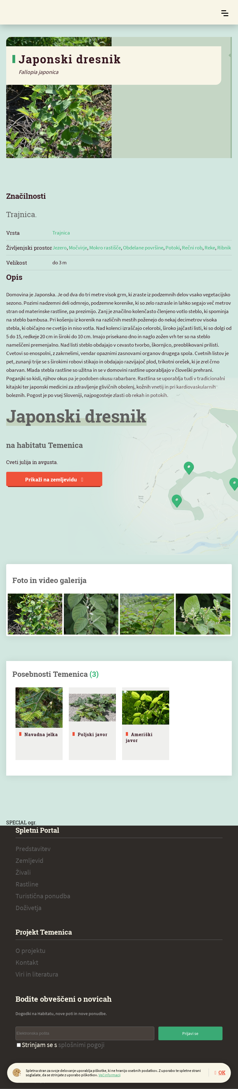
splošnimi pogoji (81, 1044)
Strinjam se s (60, 1044)
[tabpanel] (39, 723)
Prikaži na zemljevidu (54, 479)
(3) (94, 674)
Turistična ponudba (42, 895)
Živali (23, 872)
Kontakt (26, 962)
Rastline (26, 884)
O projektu (30, 950)
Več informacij (110, 1075)
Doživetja (28, 907)
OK (221, 1072)
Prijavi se (190, 1033)
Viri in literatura (36, 974)
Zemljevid (29, 860)
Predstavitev (33, 848)
